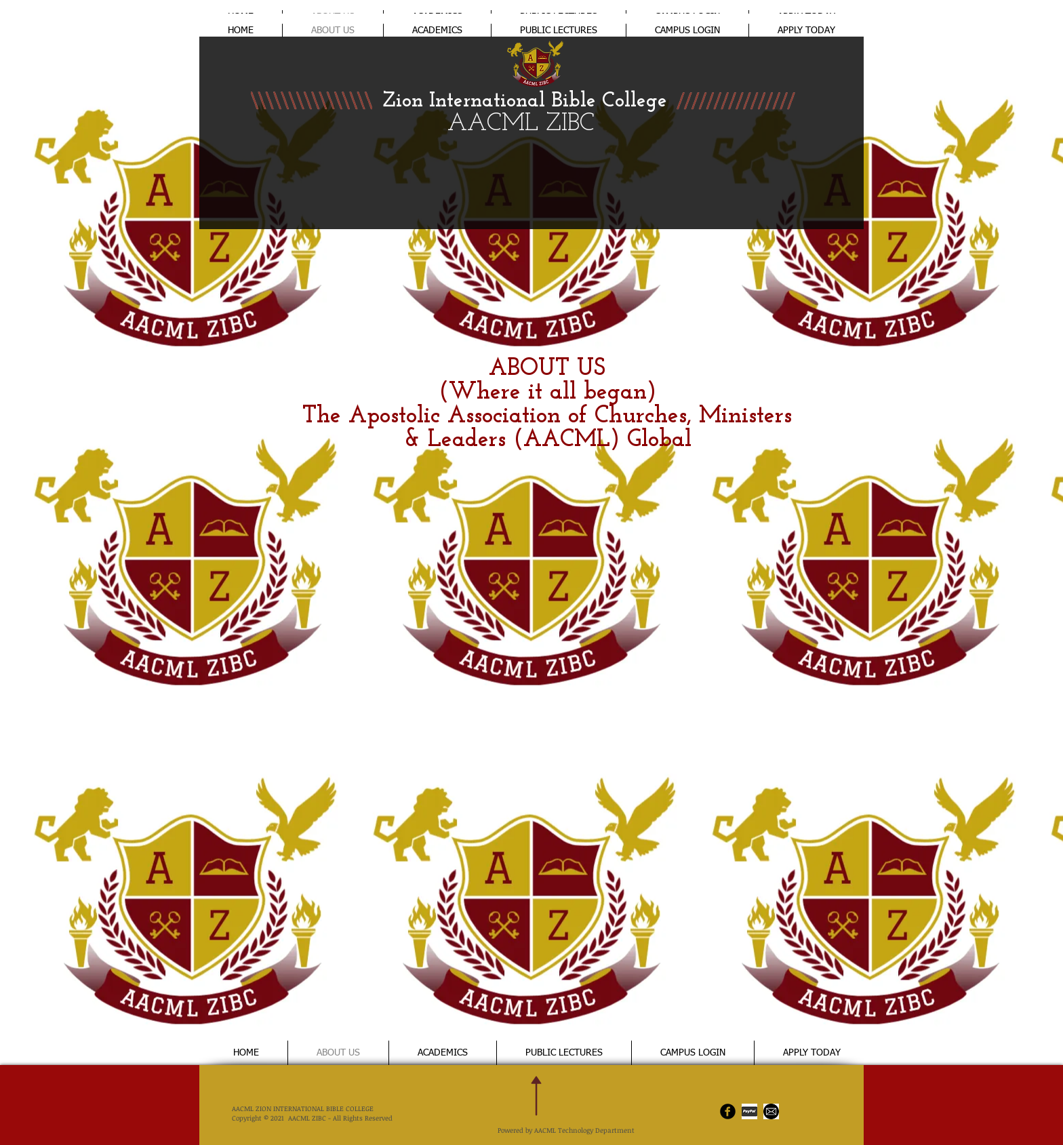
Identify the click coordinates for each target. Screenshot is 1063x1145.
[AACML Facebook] (728, 1111)
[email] (771, 1111)
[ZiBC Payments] (749, 1111)
